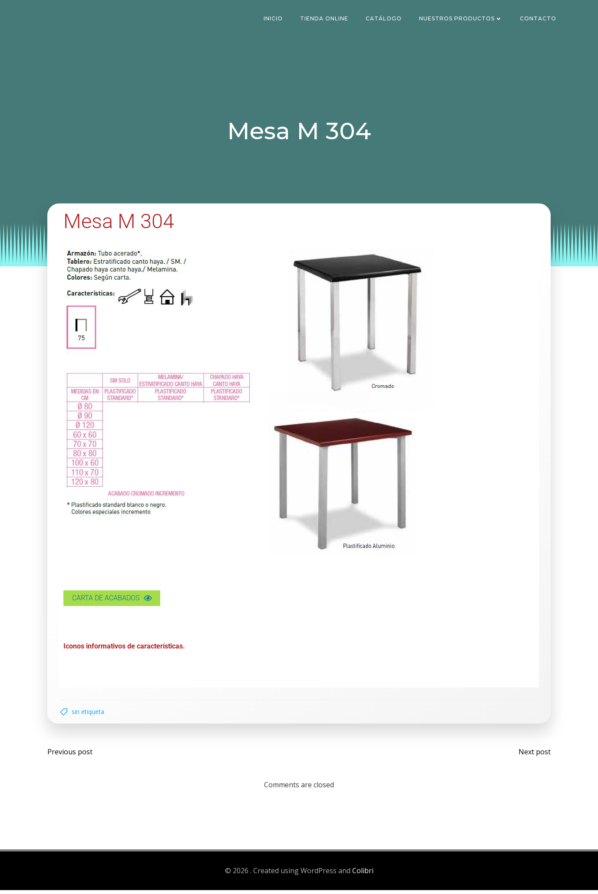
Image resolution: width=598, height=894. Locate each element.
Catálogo (385, 19)
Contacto (540, 19)
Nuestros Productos (462, 19)
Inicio (274, 19)
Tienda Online (326, 19)
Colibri (362, 875)
